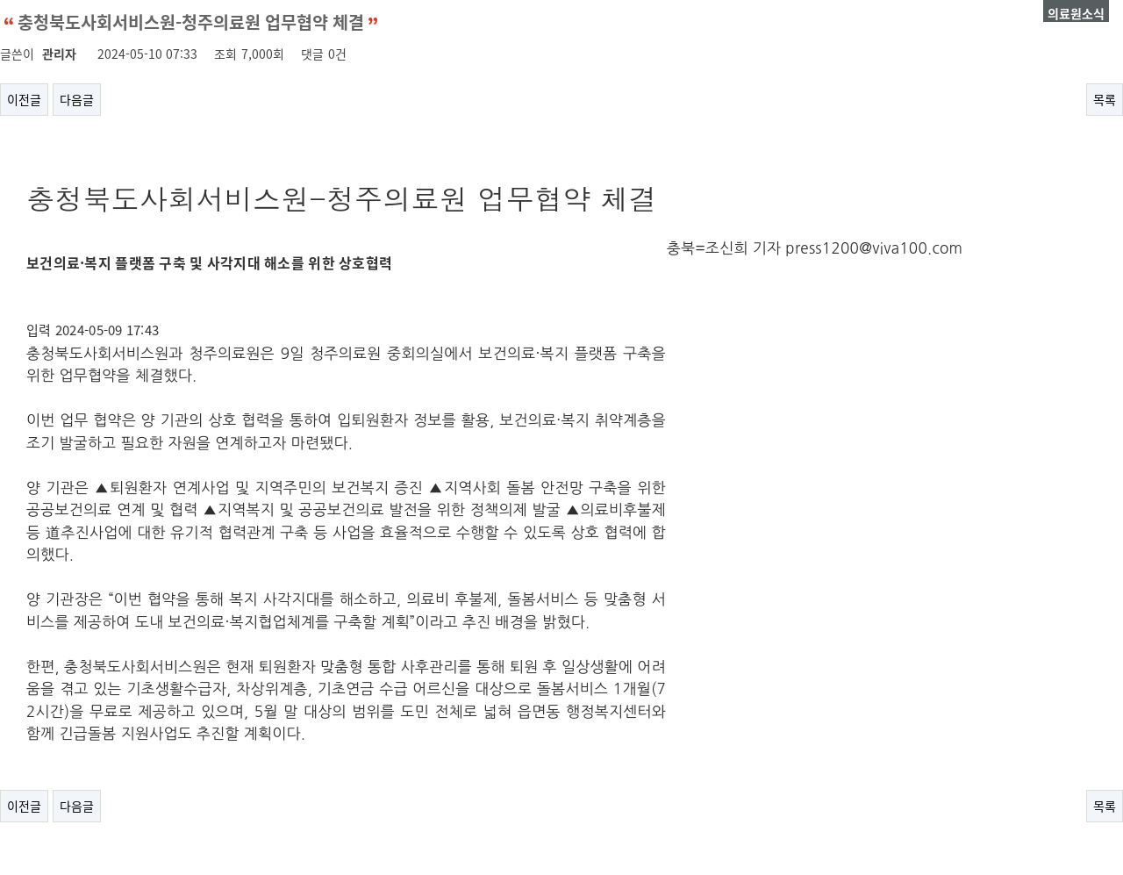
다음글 (77, 99)
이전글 (24, 99)
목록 (1104, 99)
